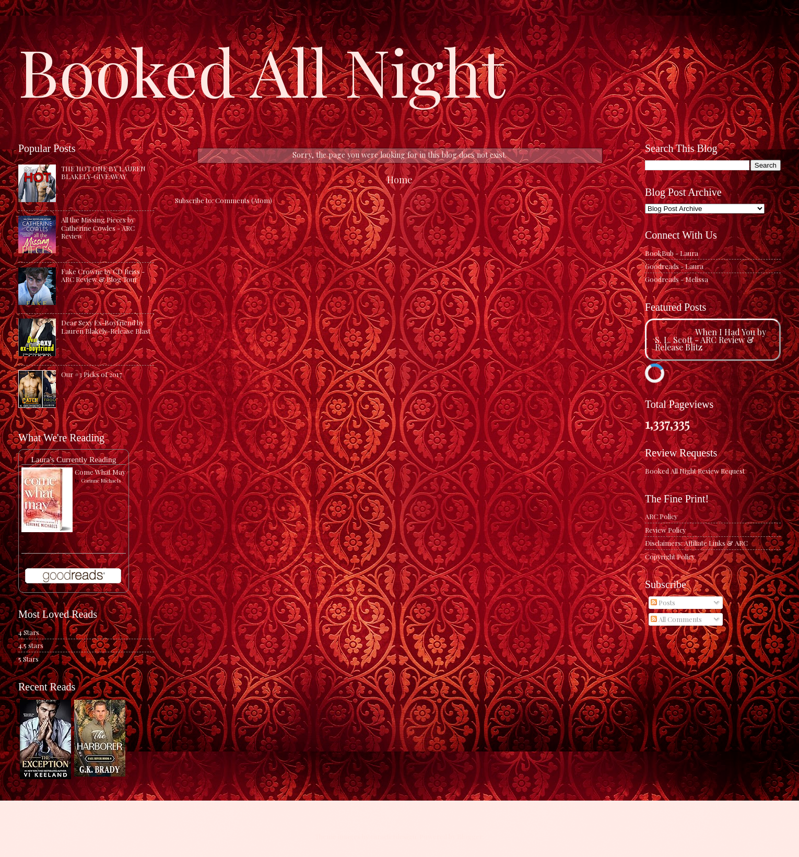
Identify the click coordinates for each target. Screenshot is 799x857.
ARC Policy (661, 516)
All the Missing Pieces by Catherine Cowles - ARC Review (98, 227)
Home (400, 179)
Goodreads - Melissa (676, 279)
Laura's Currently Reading (73, 459)
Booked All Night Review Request (695, 470)
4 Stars (28, 632)
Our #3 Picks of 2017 (91, 374)
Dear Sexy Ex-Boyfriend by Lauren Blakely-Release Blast (105, 326)
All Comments (676, 619)
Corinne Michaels (101, 480)
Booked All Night (261, 70)
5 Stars (28, 658)
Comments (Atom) (243, 200)
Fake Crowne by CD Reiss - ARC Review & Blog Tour (103, 275)
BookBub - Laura (671, 253)
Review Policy (665, 529)
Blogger (470, 836)
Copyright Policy (670, 556)
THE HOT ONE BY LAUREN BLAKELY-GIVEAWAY (103, 172)
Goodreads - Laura (674, 266)
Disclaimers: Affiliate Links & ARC (696, 542)
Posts (663, 602)
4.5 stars (30, 645)
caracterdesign (393, 836)
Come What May (100, 471)
